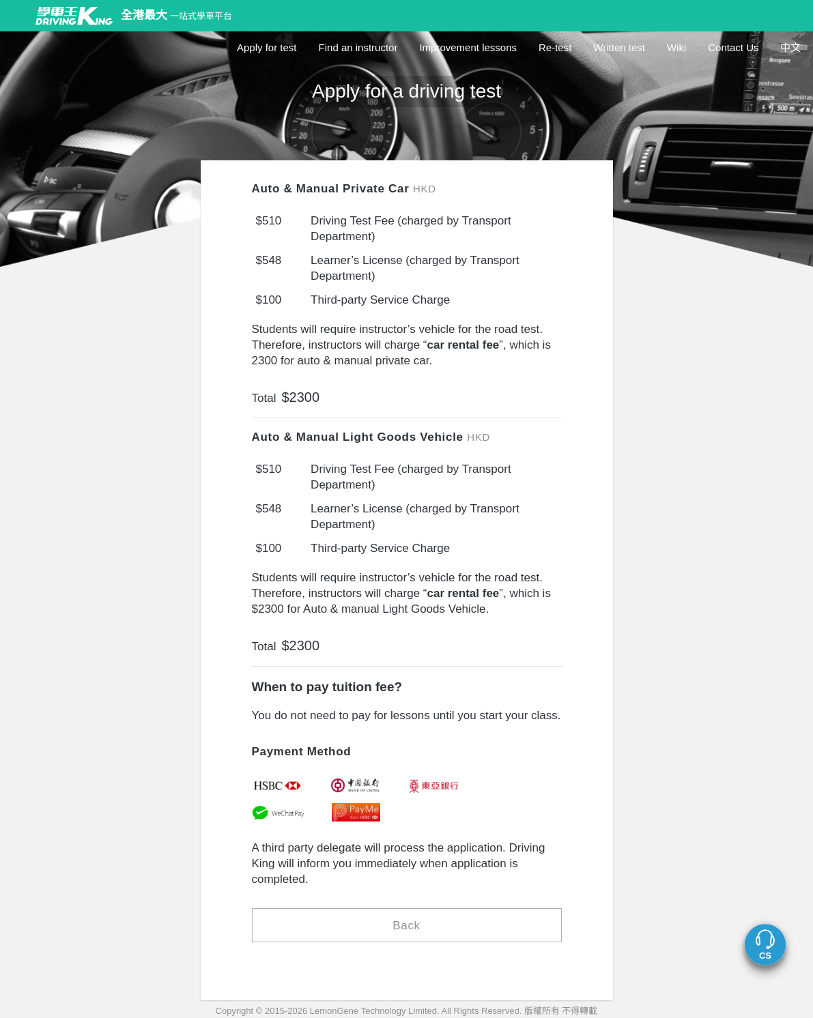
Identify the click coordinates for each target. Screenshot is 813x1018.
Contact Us (733, 47)
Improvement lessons (468, 47)
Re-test (555, 47)
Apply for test (267, 47)
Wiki (676, 47)
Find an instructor (358, 47)
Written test (619, 47)
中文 (790, 47)
